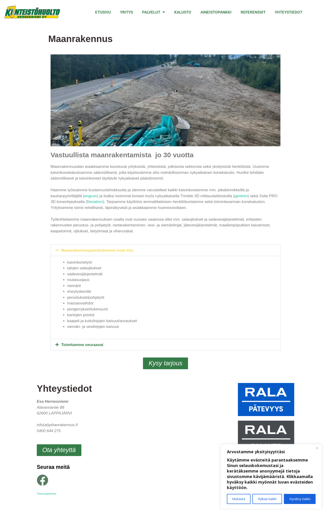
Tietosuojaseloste (46, 493)
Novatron (95, 202)
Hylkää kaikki (267, 499)
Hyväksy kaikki (299, 499)
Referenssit (253, 12)
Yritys (126, 12)
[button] (165, 250)
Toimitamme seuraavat (82, 345)
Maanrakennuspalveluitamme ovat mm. (97, 250)
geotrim (241, 196)
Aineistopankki (215, 12)
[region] (271, 476)
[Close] (317, 448)
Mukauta (238, 499)
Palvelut (153, 12)
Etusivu (103, 12)
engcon (90, 196)
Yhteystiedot (288, 12)
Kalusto (182, 12)
